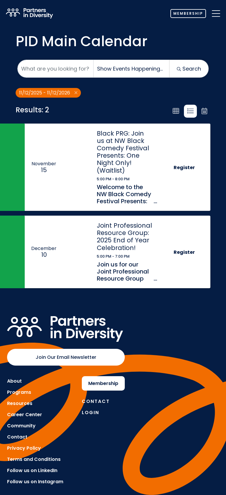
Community (21, 425)
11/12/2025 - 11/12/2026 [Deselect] (48, 92)
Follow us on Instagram (35, 481)
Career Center (24, 414)
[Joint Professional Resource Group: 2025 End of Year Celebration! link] (77, 252)
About (14, 381)
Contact (17, 437)
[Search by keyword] (55, 69)
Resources (19, 403)
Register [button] (184, 167)
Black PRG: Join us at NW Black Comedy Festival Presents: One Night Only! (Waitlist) (123, 152)
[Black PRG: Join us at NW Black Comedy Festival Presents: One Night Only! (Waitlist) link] (77, 167)
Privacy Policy (24, 448)
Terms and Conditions (34, 459)
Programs (19, 392)
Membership (188, 13)
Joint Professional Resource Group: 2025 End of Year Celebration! (124, 236)
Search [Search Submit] (189, 68)
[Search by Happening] (131, 69)
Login (90, 412)
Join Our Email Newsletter (66, 357)
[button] (176, 111)
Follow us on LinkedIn (32, 470)
